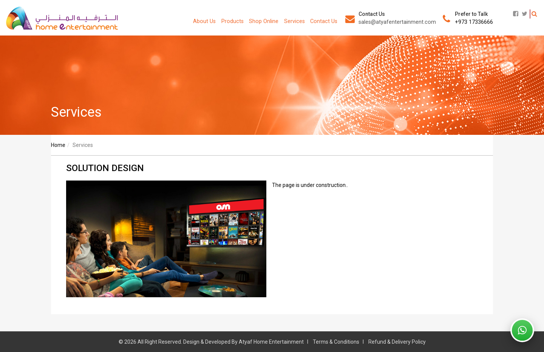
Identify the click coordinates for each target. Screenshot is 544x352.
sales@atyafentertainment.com (397, 22)
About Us (204, 21)
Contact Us (323, 21)
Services (294, 21)
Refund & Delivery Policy (397, 342)
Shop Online (263, 21)
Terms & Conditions (336, 342)
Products (232, 21)
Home (58, 145)
